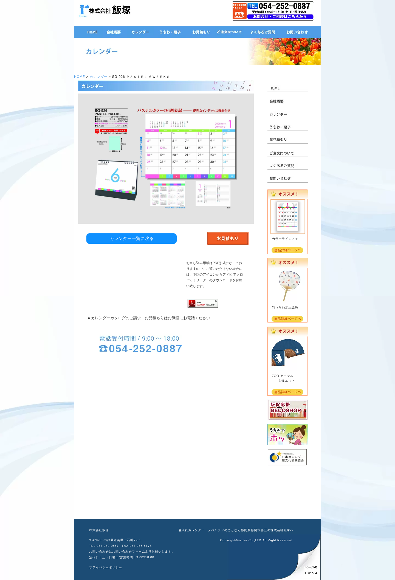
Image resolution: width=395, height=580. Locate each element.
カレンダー (99, 77)
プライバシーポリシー (105, 567)
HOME (79, 77)
